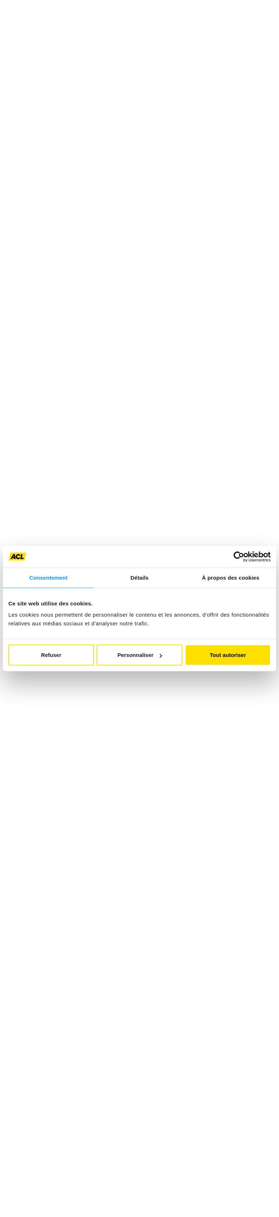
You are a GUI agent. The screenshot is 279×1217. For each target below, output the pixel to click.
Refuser (51, 655)
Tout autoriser (228, 655)
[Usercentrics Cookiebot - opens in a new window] (239, 556)
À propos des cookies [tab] (230, 577)
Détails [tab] (139, 577)
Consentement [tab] (48, 577)
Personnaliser (139, 655)
